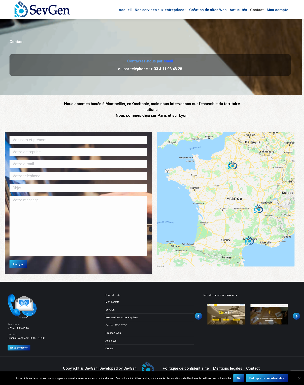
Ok (238, 378)
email (168, 61)
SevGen (110, 309)
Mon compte (112, 301)
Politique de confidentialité (266, 378)
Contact (109, 348)
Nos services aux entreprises (121, 317)
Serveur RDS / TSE (116, 325)
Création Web (113, 332)
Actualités (110, 340)
